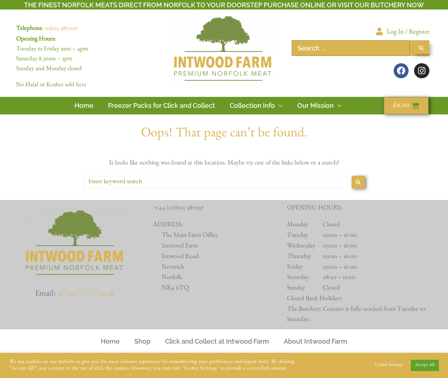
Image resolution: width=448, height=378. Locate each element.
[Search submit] (421, 48)
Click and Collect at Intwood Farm (217, 341)
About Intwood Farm (315, 341)
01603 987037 (61, 29)
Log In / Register (408, 33)
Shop (142, 341)
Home (110, 341)
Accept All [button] (424, 365)
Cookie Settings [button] (389, 365)
